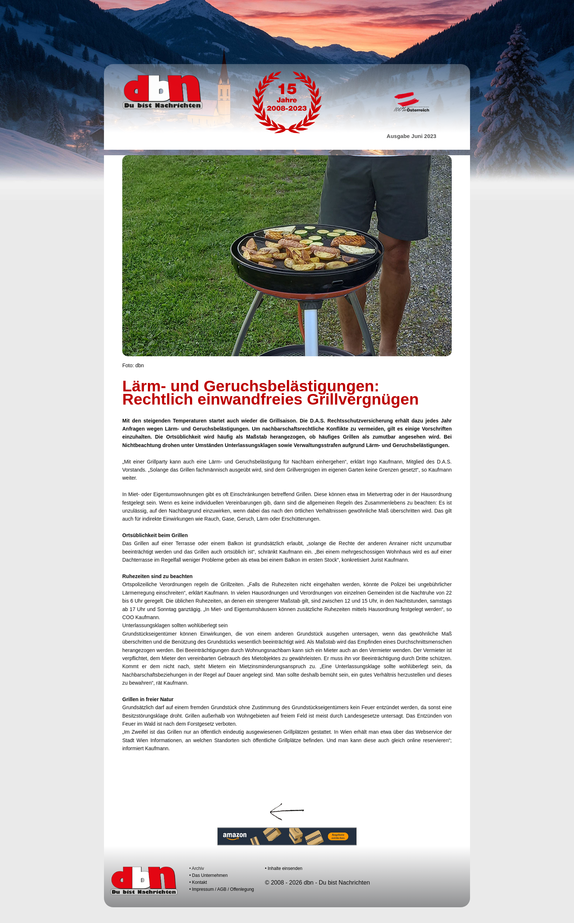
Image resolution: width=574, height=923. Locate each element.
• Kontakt (198, 882)
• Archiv (196, 868)
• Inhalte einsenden (283, 868)
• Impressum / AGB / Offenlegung (221, 889)
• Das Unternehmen (208, 875)
